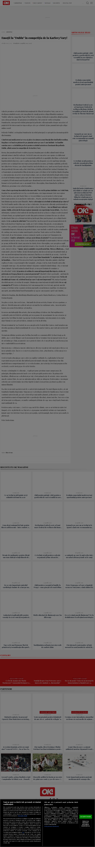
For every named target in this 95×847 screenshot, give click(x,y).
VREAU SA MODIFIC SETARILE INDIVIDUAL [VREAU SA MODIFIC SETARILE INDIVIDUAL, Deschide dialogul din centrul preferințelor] (85, 823)
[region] (47, 823)
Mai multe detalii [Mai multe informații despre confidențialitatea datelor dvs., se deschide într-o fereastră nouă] (22, 815)
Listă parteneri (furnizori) (51, 826)
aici (23, 832)
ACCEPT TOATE (85, 816)
